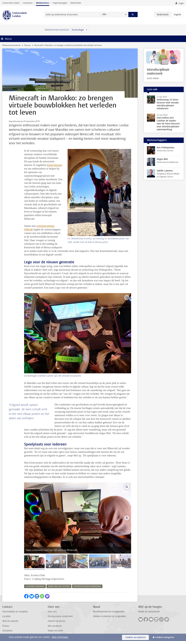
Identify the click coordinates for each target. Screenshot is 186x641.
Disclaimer (7, 630)
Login (181, 3)
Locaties (6, 616)
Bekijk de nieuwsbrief (149, 611)
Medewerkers (42, 2)
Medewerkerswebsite (11, 45)
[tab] (34, 561)
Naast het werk (55, 630)
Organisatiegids (60, 2)
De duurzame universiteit (60, 616)
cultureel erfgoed (35, 586)
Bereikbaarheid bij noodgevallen (109, 611)
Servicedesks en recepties (15, 611)
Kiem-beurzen (54, 165)
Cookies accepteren (135, 637)
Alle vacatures (55, 625)
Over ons (52, 611)
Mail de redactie (10, 621)
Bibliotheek (76, 2)
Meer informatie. (60, 637)
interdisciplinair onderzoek (87, 586)
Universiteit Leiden (11, 2)
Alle (104, 14)
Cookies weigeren (164, 637)
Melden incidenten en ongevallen (109, 616)
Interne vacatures (56, 621)
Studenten (28, 2)
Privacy (5, 625)
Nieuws (27, 45)
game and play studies (59, 586)
